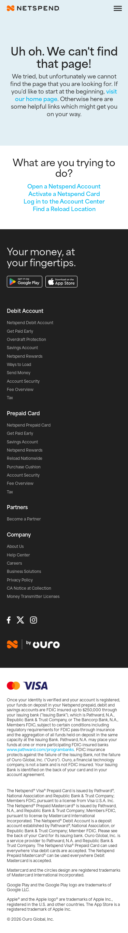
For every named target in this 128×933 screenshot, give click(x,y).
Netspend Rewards (24, 356)
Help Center (18, 555)
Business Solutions (24, 571)
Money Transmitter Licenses (33, 596)
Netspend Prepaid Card (29, 425)
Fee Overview (20, 389)
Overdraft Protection (26, 339)
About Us (15, 546)
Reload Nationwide (24, 458)
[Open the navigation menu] (118, 8)
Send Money (18, 372)
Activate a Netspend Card (64, 193)
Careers (14, 563)
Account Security (23, 381)
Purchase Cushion (24, 467)
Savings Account (22, 347)
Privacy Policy (20, 580)
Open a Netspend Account (64, 186)
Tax (10, 397)
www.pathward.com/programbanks (40, 749)
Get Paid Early (20, 331)
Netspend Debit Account (30, 322)
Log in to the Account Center (64, 201)
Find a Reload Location (64, 208)
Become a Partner (24, 519)
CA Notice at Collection (29, 588)
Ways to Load (19, 364)
